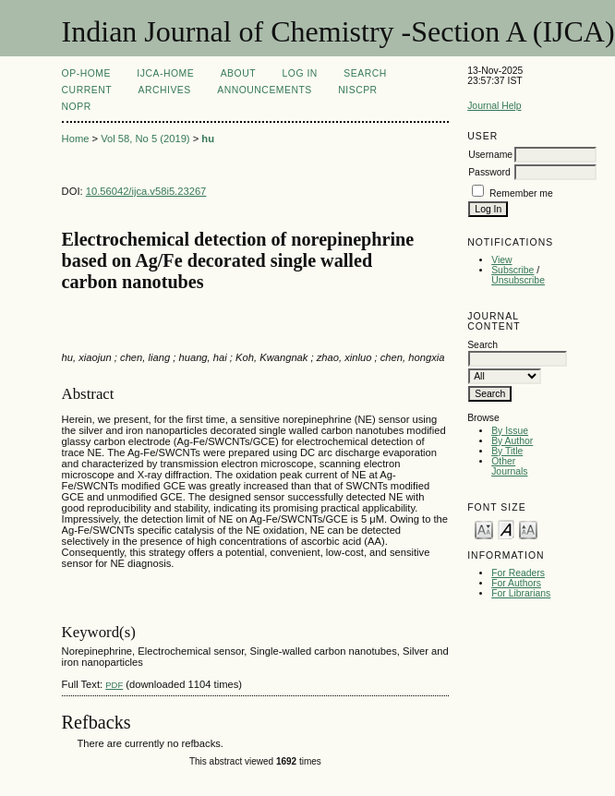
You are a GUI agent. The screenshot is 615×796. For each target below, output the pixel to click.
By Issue (509, 431)
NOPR (76, 107)
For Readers (518, 573)
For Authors (516, 583)
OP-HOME (86, 73)
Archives (164, 90)
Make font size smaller (484, 528)
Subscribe (512, 270)
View (501, 260)
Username (490, 155)
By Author (512, 441)
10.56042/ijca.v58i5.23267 (146, 191)
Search (365, 73)
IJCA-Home (165, 73)
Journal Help (494, 106)
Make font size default (506, 528)
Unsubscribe (518, 280)
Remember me (521, 193)
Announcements (264, 90)
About (238, 73)
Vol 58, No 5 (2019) (145, 138)
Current (87, 90)
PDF (114, 685)
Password (489, 172)
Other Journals (509, 466)
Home (76, 138)
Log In (300, 73)
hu (207, 138)
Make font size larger (528, 528)
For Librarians (520, 593)
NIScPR (357, 90)
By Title (507, 451)
